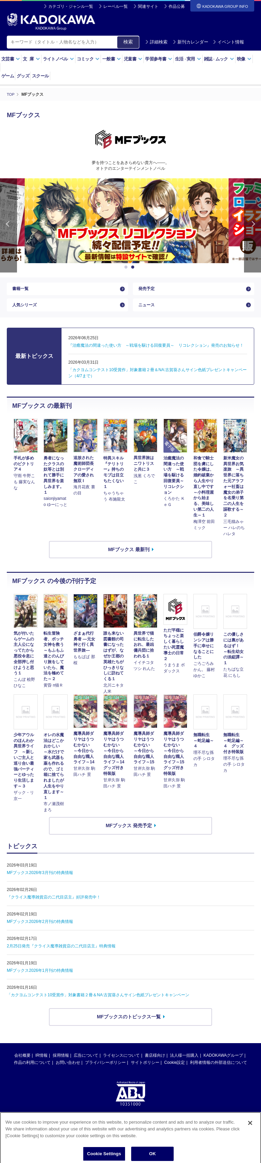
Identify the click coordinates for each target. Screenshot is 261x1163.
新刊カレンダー (190, 41)
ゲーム (7, 75)
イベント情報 (228, 41)
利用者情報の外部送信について (218, 1070)
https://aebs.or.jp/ (106, 1133)
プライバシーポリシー (105, 1070)
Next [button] (252, 225)
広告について (86, 1062)
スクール (40, 75)
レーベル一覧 (115, 6)
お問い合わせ (68, 1070)
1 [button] (127, 267)
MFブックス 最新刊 (129, 557)
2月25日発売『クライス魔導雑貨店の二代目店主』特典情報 (61, 953)
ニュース (147, 310)
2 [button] (134, 267)
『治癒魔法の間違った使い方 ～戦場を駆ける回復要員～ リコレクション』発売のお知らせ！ (156, 353)
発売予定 (147, 290)
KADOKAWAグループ (223, 1062)
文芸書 (10, 58)
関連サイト (148, 6)
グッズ (23, 75)
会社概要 (22, 1062)
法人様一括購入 (184, 1062)
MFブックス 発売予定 (129, 833)
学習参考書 (158, 58)
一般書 (111, 58)
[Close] (250, 1147)
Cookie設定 (174, 1070)
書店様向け (155, 1062)
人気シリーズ (26, 310)
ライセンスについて (121, 1062)
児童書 (133, 58)
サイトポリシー (145, 1070)
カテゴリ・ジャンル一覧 (70, 6)
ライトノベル (58, 58)
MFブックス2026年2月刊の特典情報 (40, 929)
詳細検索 (156, 41)
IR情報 (41, 1062)
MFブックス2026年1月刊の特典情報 (40, 978)
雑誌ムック (219, 58)
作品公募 (177, 6)
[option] (130, 220)
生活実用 (188, 58)
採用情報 (61, 1062)
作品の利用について (32, 1070)
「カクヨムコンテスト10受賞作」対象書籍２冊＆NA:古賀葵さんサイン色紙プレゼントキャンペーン (98, 1002)
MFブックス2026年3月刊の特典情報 (40, 880)
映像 (244, 58)
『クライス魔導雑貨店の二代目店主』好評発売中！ (54, 904)
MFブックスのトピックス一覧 (129, 1024)
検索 (128, 41)
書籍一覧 (21, 290)
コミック (88, 58)
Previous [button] (8, 225)
